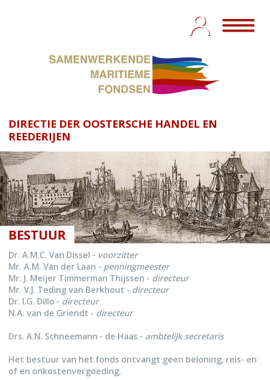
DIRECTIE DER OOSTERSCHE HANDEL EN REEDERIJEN (112, 130)
